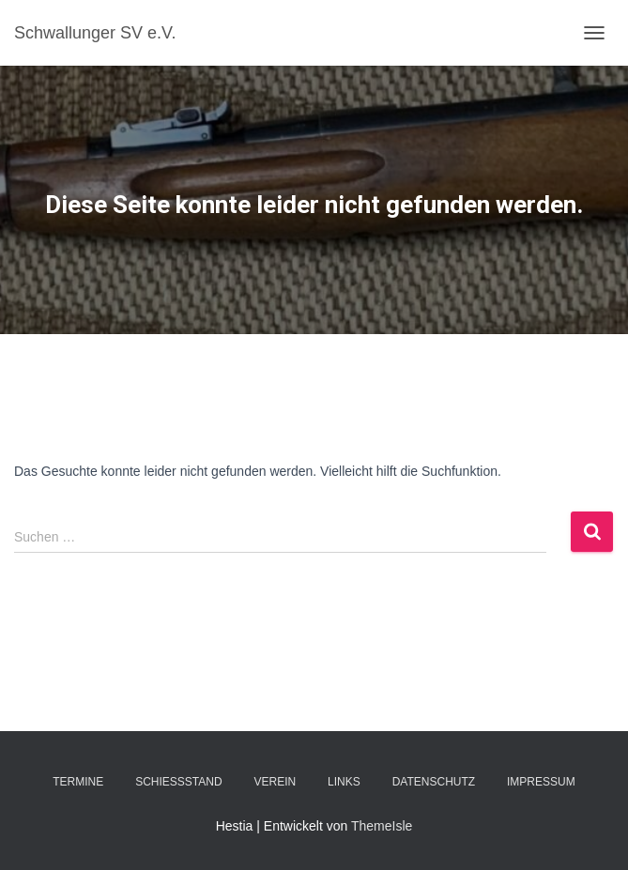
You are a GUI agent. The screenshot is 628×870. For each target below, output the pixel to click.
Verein (275, 781)
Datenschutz (433, 781)
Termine (78, 781)
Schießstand (178, 781)
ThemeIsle (381, 825)
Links (344, 781)
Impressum (541, 781)
